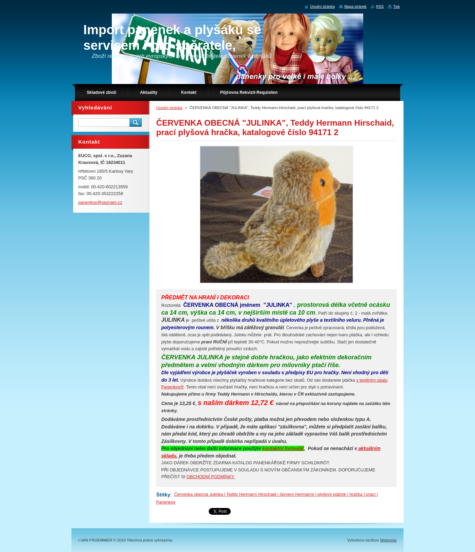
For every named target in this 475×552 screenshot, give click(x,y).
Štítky (163, 494)
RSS (380, 6)
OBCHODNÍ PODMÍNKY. (210, 476)
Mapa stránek (355, 6)
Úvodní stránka (169, 108)
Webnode (388, 540)
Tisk (396, 6)
